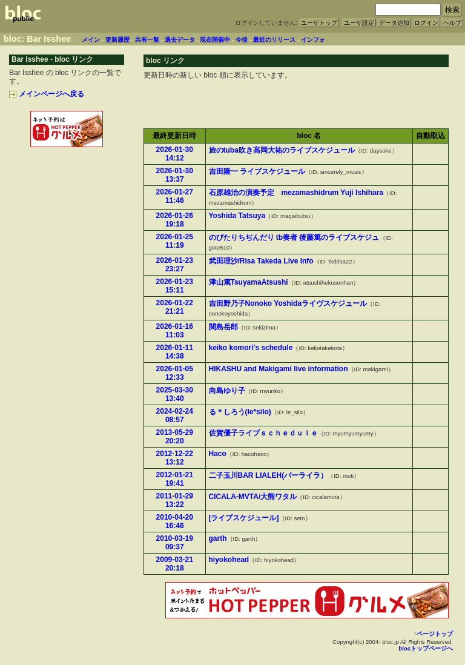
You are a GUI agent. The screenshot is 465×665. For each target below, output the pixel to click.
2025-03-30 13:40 (174, 394)
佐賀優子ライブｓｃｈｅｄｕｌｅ (263, 433)
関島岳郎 (223, 327)
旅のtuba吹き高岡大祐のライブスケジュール (282, 150)
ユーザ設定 (359, 22)
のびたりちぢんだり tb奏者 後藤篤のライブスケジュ (294, 237)
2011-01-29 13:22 (174, 500)
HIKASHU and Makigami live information (278, 369)
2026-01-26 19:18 (174, 219)
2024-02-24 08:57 (174, 415)
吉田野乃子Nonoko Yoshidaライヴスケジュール (288, 303)
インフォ (313, 39)
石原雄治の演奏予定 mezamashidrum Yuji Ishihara (296, 192)
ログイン (426, 22)
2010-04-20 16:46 (174, 521)
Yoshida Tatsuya (237, 215)
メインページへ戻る (46, 94)
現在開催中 (215, 39)
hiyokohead (229, 559)
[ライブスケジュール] (244, 518)
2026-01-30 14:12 (174, 153)
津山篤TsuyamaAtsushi (248, 282)
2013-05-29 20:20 (174, 436)
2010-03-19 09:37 (174, 542)
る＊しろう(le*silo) (240, 412)
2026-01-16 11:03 (174, 330)
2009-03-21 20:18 (174, 563)
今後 (242, 39)
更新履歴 (117, 39)
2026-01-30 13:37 (174, 175)
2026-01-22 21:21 (174, 307)
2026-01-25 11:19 (174, 241)
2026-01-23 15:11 (174, 285)
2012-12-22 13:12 (174, 457)
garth (218, 538)
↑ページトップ (433, 633)
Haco (217, 453)
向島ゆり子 (227, 390)
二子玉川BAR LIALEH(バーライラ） (268, 475)
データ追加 (394, 22)
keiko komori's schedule (251, 347)
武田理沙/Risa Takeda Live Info (261, 261)
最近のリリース (274, 39)
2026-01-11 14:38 (174, 351)
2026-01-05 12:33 (174, 373)
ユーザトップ (319, 22)
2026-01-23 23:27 (174, 264)
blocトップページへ (425, 648)
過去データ (180, 39)
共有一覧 (147, 39)
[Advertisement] (66, 176)
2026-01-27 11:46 (174, 196)
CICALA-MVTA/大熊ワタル (253, 496)
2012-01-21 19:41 (174, 479)
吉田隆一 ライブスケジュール (257, 171)
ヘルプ (452, 22)
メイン (91, 39)
